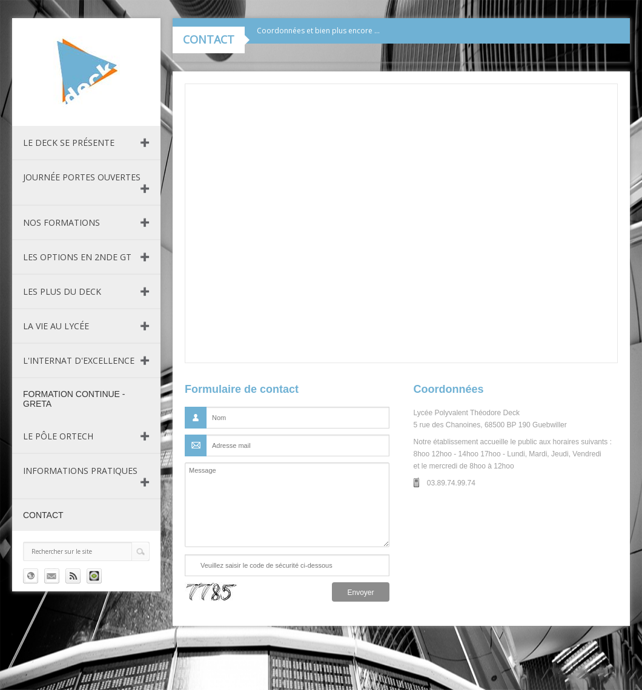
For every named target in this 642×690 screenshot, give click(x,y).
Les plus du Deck (62, 291)
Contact (43, 515)
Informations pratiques (80, 470)
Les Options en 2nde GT (77, 257)
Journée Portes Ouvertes (82, 177)
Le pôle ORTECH (58, 436)
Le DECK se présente (68, 142)
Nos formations (61, 222)
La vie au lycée (56, 326)
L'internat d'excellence (78, 360)
